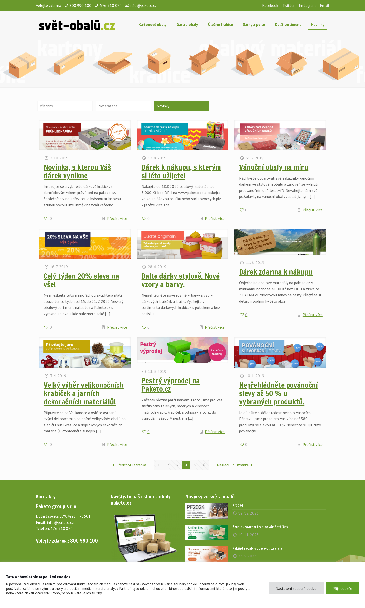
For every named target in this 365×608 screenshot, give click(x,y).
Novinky (163, 106)
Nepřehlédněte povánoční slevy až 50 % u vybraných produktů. (278, 393)
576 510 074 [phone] (111, 5)
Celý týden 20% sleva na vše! (81, 280)
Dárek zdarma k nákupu (276, 272)
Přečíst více (117, 218)
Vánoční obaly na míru (273, 167)
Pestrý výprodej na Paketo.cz (171, 385)
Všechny (46, 106)
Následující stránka (235, 465)
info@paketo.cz (60, 522)
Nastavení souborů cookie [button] (296, 588)
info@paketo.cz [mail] (143, 5)
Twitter (288, 5)
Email (324, 5)
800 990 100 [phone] (80, 5)
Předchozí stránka (128, 465)
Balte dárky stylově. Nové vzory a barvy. (181, 280)
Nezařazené (108, 106)
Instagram (307, 5)
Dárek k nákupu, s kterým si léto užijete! (181, 171)
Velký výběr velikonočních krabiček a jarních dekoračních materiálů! (84, 393)
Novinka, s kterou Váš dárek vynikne (77, 171)
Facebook (270, 5)
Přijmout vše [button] (342, 588)
